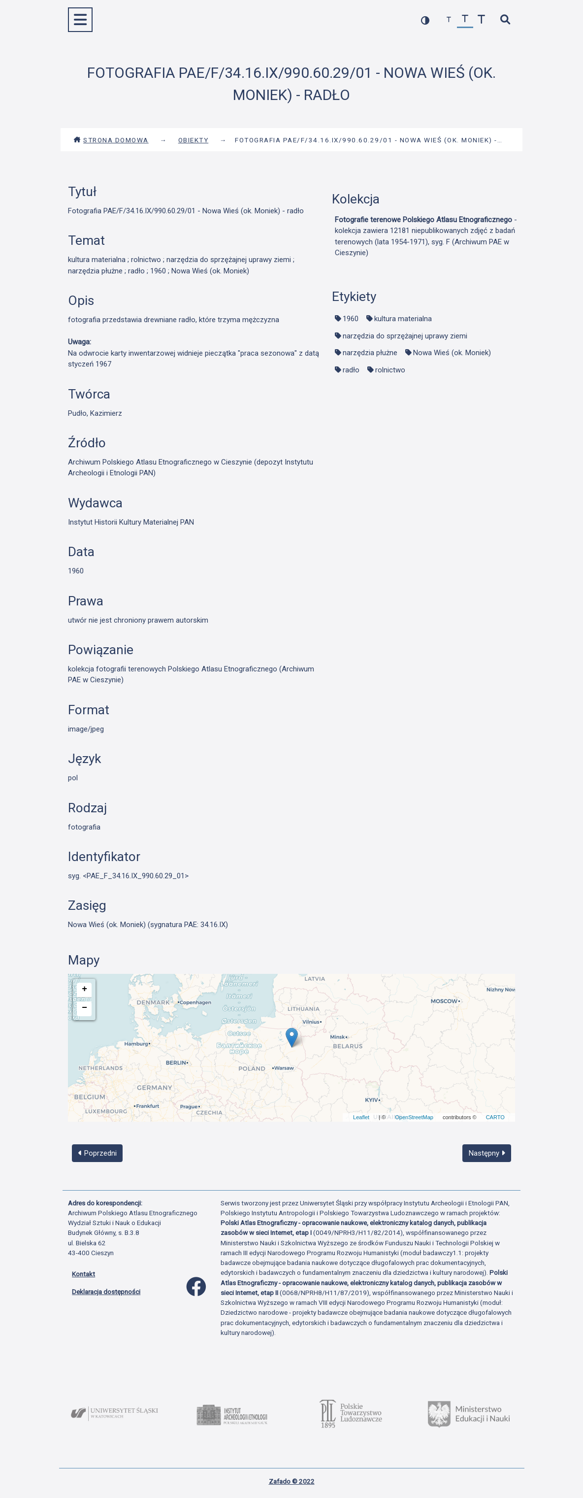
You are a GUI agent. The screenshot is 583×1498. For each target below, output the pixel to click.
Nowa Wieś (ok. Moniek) (452, 352)
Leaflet (361, 1117)
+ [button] (84, 989)
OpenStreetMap (414, 1117)
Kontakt (83, 1274)
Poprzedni (97, 1153)
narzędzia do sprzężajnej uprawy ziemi (405, 336)
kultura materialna (403, 318)
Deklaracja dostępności (106, 1292)
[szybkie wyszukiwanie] (505, 20)
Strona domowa (111, 140)
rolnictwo (390, 370)
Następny (487, 1153)
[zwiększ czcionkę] (481, 20)
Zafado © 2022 (292, 1481)
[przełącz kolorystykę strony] (425, 20)
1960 (350, 318)
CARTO (495, 1117)
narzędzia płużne (370, 352)
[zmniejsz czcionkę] (449, 20)
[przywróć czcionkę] (465, 20)
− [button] (84, 1008)
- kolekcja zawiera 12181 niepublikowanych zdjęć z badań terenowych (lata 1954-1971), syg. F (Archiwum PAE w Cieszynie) (426, 236)
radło (351, 370)
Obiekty (193, 140)
